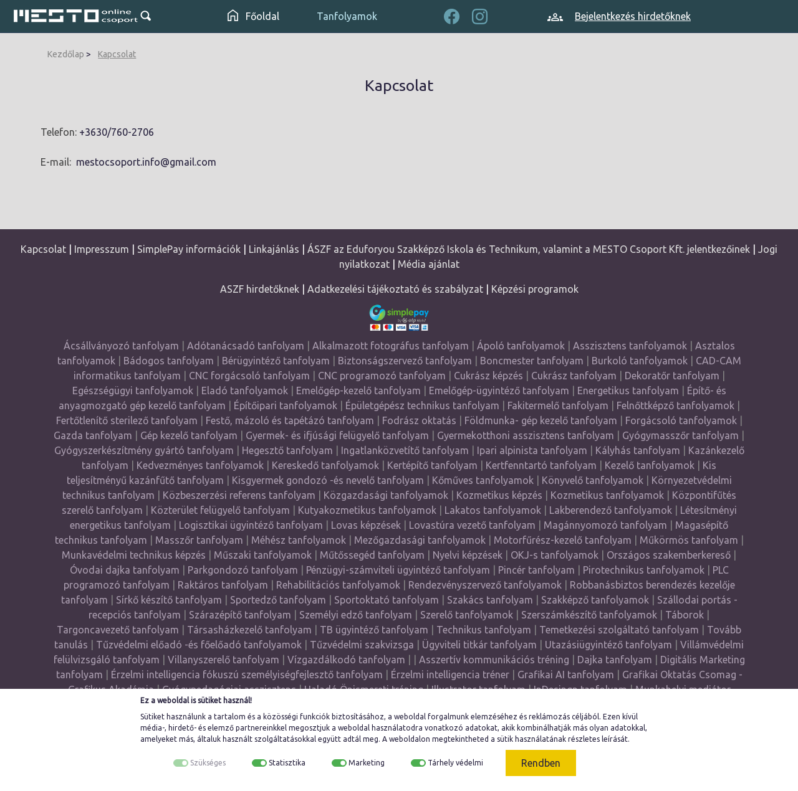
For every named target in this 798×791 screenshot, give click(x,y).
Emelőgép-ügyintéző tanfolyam (499, 390)
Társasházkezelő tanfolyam (250, 629)
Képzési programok (535, 289)
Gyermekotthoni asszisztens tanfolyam (525, 435)
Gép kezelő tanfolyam (189, 435)
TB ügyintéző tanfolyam (374, 629)
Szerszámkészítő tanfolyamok (589, 614)
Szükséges (208, 763)
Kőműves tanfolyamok (483, 480)
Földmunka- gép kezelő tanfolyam (540, 420)
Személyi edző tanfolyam (355, 614)
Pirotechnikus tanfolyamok (643, 569)
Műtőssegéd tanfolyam (372, 555)
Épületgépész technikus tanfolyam (422, 405)
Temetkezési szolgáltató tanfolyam (619, 629)
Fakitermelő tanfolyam (557, 405)
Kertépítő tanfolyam (432, 465)
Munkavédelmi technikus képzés (134, 555)
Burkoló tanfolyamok (640, 360)
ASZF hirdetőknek (259, 289)
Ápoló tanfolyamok (521, 345)
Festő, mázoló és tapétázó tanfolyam (290, 420)
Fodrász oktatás (419, 420)
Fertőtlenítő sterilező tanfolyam (127, 420)
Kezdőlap (65, 54)
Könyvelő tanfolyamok (592, 480)
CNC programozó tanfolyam (382, 375)
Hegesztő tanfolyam (287, 450)
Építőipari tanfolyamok (285, 405)
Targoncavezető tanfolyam (118, 629)
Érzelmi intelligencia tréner (450, 674)
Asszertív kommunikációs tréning (494, 659)
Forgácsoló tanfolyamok (681, 420)
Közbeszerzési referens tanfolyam (239, 495)
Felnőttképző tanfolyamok (675, 405)
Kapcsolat (117, 54)
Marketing (367, 763)
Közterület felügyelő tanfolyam (220, 510)
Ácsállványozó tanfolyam (121, 345)
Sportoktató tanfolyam (386, 599)
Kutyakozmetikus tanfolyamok (367, 510)
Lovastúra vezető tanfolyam (472, 525)
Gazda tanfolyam (93, 435)
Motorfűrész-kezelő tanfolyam (563, 540)
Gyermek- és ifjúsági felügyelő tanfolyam (337, 435)
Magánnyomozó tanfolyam (605, 525)
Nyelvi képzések (467, 555)
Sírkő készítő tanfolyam (169, 599)
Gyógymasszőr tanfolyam (680, 435)
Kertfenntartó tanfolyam (541, 465)
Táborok (684, 614)
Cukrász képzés (488, 375)
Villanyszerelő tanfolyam (223, 659)
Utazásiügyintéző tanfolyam (608, 644)
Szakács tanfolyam (490, 599)
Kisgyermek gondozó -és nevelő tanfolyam (328, 480)
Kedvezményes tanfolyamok (200, 465)
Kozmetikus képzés (499, 495)
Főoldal (253, 16)
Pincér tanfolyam (536, 569)
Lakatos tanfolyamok (493, 510)
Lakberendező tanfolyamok (610, 510)
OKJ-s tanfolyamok (554, 555)
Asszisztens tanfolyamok (630, 345)
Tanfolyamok (347, 16)
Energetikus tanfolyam (628, 390)
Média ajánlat (428, 264)
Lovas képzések (366, 525)
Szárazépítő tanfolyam (240, 614)
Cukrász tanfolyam (574, 375)
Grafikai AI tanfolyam (565, 674)
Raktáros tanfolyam (223, 584)
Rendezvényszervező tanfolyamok (485, 584)
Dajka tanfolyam (614, 659)
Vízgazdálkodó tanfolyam (346, 659)
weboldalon (409, 739)
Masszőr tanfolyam (199, 540)
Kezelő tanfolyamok (650, 465)
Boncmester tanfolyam (532, 360)
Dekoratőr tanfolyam (672, 375)
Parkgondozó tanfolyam (243, 569)
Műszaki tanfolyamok (263, 555)
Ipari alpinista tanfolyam (532, 450)
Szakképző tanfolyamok (595, 599)
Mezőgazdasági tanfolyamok (420, 540)
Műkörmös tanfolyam (689, 540)
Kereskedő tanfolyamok (325, 465)
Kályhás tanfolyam (637, 450)
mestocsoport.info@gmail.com (146, 162)
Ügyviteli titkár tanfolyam (479, 644)
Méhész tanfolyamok (298, 540)
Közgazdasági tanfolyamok (386, 495)
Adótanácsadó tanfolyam (245, 345)
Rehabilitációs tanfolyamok (338, 584)
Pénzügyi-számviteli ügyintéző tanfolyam (398, 569)
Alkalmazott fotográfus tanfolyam (390, 345)
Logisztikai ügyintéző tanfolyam (251, 525)
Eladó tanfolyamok (244, 390)
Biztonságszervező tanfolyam (405, 360)
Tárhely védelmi (455, 763)
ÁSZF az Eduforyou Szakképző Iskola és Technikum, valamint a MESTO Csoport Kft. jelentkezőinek (528, 249)
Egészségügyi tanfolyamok (132, 390)
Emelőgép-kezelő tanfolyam (358, 390)
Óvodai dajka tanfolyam (125, 569)
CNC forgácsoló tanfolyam (249, 375)
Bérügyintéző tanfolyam (276, 360)
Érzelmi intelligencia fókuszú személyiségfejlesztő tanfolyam (247, 674)
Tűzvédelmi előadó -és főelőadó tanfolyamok (199, 644)
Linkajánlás (274, 249)
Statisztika (287, 763)
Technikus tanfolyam (483, 629)
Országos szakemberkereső (669, 555)
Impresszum (101, 249)
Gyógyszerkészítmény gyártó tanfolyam (144, 450)
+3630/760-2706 (116, 132)
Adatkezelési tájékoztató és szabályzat (395, 289)
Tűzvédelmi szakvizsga (362, 644)
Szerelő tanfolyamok (466, 614)
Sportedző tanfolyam (278, 599)
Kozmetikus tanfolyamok (607, 495)
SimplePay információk (189, 249)
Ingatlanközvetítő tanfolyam (405, 450)
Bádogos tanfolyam (168, 360)
